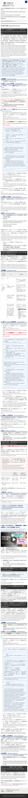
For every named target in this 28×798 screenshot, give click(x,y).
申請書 (2, 199)
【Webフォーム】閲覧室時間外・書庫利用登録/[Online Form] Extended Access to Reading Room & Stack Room (12, 507)
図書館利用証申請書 (22, 309)
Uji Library (17, 790)
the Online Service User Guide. (7, 600)
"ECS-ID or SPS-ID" (12, 599)
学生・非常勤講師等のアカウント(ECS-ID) (13, 215)
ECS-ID (3, 593)
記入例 (19, 314)
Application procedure (7, 225)
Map (2, 18)
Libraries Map (10, 791)
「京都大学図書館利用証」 (15, 592)
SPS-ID (10, 593)
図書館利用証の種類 (7, 437)
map (13, 75)
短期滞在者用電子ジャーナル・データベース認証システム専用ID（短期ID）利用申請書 (15, 248)
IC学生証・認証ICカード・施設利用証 (12, 432)
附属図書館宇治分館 (10, 790)
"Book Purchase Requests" (18, 783)
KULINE (3, 590)
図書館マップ (3, 791)
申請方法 (5, 218)
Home (2, 21)
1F (4, 18)
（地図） (7, 66)
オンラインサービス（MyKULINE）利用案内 (13, 755)
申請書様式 (5, 81)
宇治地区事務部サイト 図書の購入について (14, 780)
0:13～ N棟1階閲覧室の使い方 (9, 547)
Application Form (12, 81)
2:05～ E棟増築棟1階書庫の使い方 (10, 549)
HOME (2, 790)
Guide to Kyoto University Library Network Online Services (15, 761)
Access (23, 16)
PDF (8, 562)
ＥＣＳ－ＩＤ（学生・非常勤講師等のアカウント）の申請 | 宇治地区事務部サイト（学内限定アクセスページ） (14, 101)
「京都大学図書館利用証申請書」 (8, 417)
